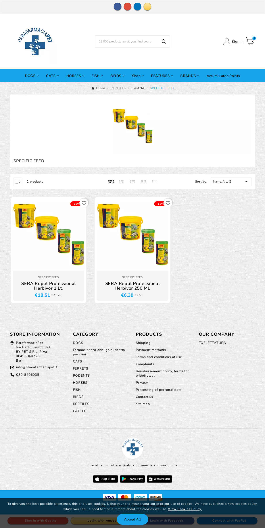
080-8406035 (27, 374)
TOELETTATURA (212, 343)
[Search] (126, 41)
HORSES (80, 382)
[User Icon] (233, 41)
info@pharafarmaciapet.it (37, 367)
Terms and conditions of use (159, 357)
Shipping (143, 343)
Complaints (145, 364)
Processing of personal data (159, 389)
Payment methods (151, 350)
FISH (77, 389)
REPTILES (81, 404)
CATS (77, 361)
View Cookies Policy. (185, 509)
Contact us (144, 397)
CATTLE (79, 411)
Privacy (142, 382)
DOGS (78, 343)
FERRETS (80, 368)
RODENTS (81, 375)
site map (143, 404)
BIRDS (78, 397)
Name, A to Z (231, 181)
